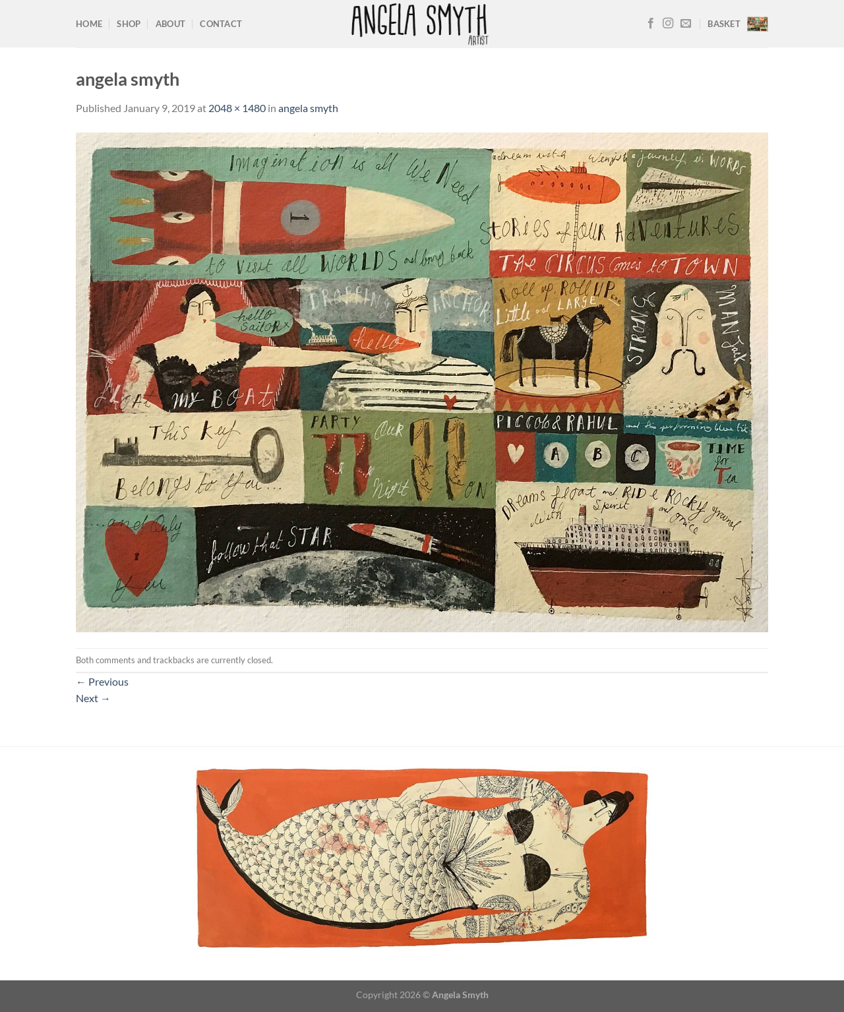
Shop (128, 23)
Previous (102, 681)
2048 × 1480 (237, 108)
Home (89, 23)
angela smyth (308, 108)
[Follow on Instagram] (668, 24)
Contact (221, 23)
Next (93, 698)
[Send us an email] (685, 24)
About (170, 23)
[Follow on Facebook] (651, 24)
